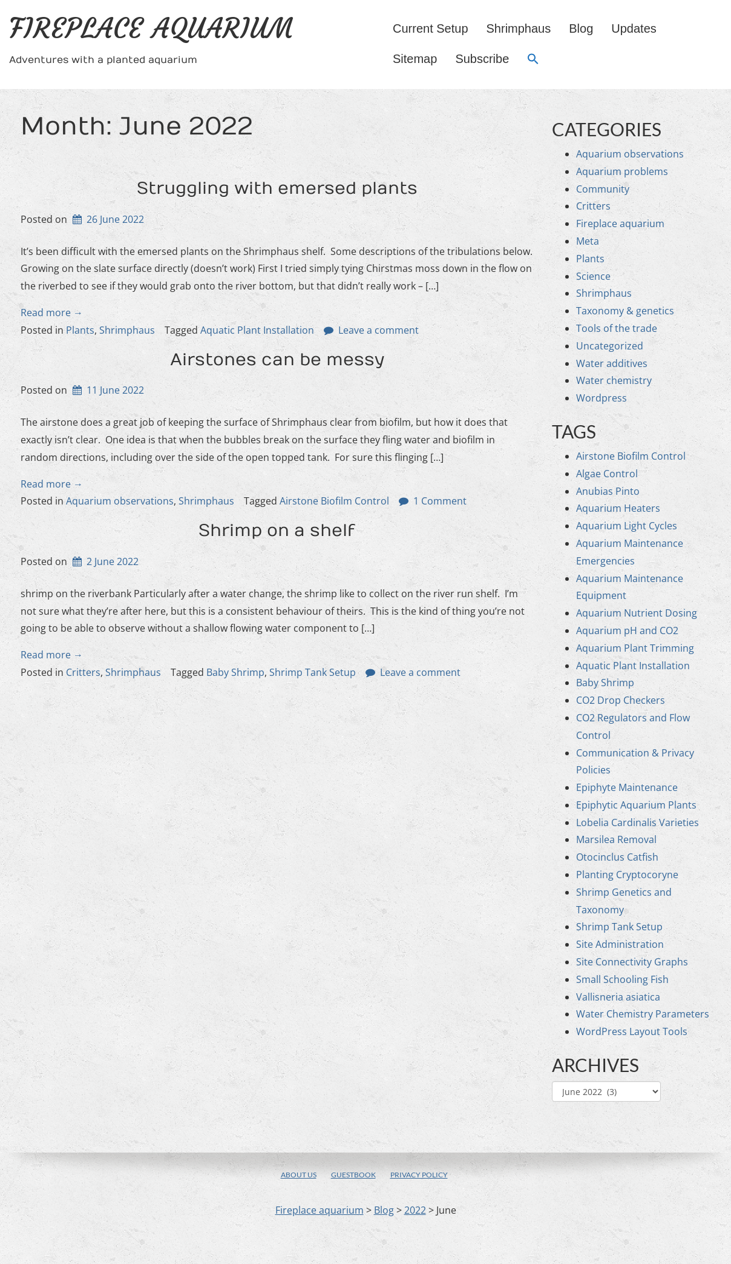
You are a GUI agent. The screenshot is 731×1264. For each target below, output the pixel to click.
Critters (83, 672)
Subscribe (482, 58)
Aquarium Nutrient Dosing (636, 613)
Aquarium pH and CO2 (627, 630)
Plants (80, 330)
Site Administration (620, 944)
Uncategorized (609, 345)
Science (593, 276)
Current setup (430, 28)
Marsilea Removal (616, 839)
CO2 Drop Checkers (620, 700)
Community (602, 189)
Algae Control (607, 473)
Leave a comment (378, 330)
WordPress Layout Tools (631, 1031)
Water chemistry (614, 380)
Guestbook (353, 1174)
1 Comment (440, 501)
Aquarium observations (120, 501)
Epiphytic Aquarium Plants (636, 805)
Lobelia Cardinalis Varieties (637, 822)
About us (298, 1174)
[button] (533, 60)
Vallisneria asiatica (618, 997)
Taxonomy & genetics (625, 310)
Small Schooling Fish (622, 979)
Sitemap (415, 58)
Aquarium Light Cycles (626, 525)
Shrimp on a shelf (276, 531)
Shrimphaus (519, 28)
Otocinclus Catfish (617, 857)
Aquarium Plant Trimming (635, 648)
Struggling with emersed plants (277, 189)
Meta (587, 241)
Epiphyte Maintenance (627, 787)
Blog (581, 28)
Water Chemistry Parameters (642, 1014)
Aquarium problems (622, 171)
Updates (634, 28)
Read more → (52, 312)
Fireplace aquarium (151, 28)
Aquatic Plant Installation (257, 330)
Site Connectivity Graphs (632, 961)
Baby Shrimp (235, 672)
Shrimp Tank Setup (312, 672)
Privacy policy (419, 1174)
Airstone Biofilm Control (334, 501)
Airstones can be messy (277, 360)
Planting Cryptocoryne (627, 874)
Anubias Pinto (608, 491)
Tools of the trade (616, 328)
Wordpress (601, 398)
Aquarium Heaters (618, 508)
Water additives (611, 363)
